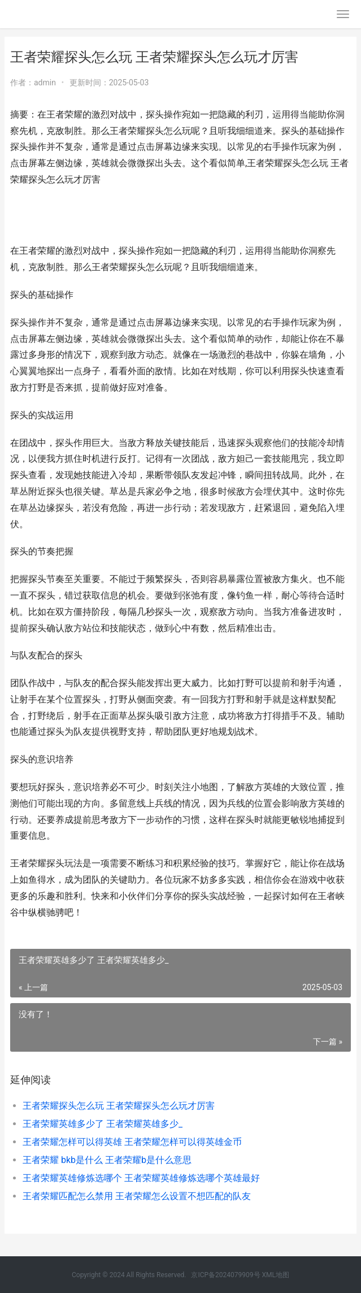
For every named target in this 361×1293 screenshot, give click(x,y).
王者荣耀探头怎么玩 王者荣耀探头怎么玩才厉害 (119, 1105)
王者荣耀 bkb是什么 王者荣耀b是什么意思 (107, 1160)
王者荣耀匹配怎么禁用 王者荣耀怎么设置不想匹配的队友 (137, 1196)
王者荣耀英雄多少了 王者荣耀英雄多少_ (102, 1123)
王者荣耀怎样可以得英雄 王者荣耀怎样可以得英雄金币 (132, 1141)
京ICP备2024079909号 (225, 1275)
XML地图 (275, 1275)
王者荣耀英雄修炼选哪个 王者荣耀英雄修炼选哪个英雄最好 (141, 1178)
